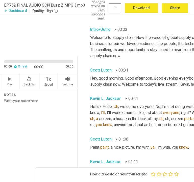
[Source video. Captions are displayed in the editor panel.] (39, 35)
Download (141, 8)
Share (175, 8)
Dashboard (15, 11)
